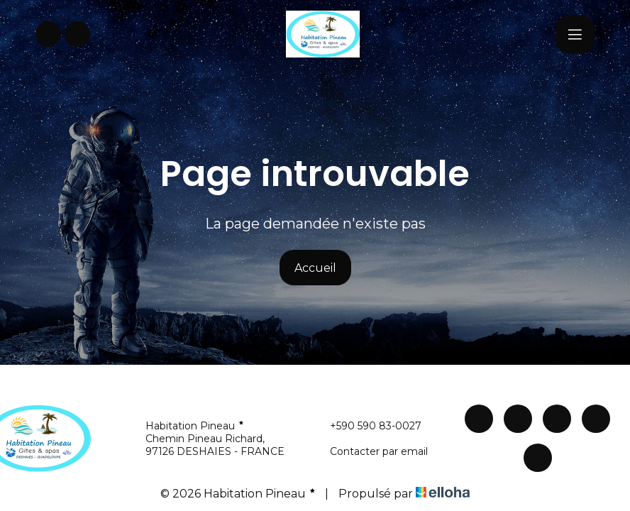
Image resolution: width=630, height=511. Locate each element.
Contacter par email (371, 451)
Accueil (315, 268)
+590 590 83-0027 (367, 425)
